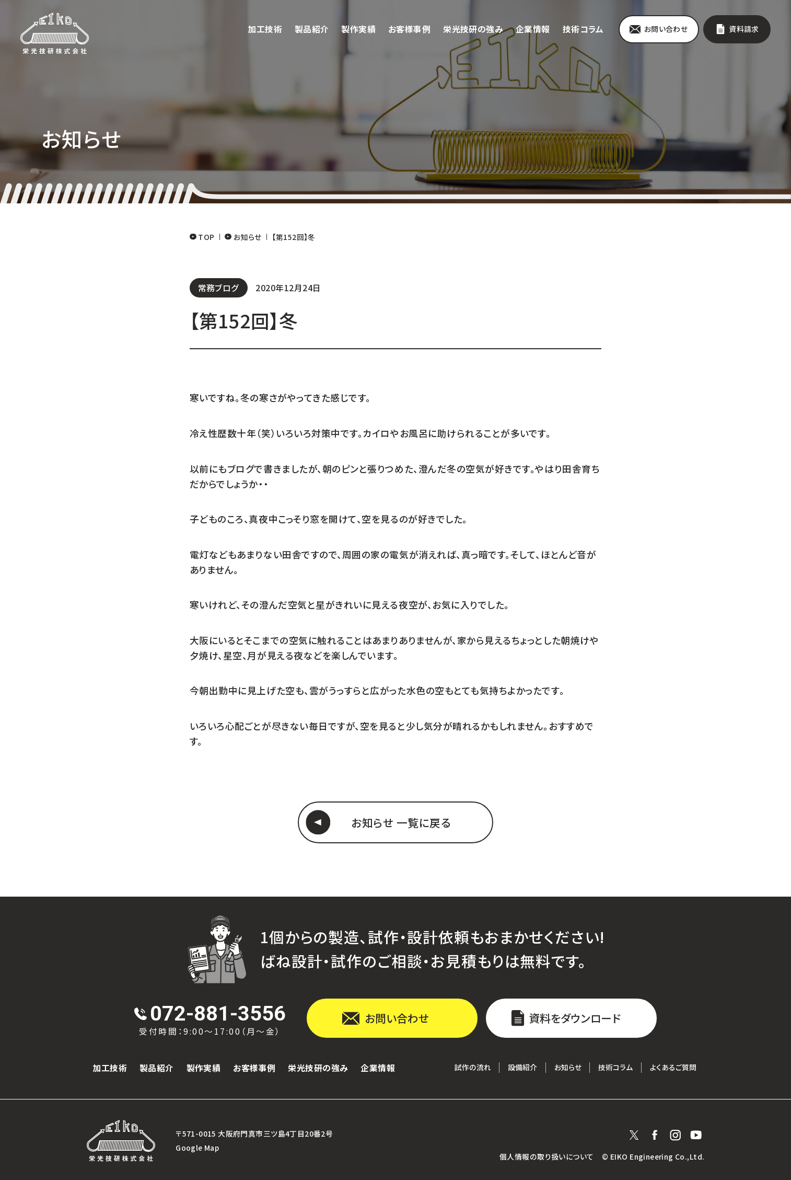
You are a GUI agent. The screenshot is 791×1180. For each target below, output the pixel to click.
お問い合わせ (666, 29)
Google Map (197, 1148)
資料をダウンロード (575, 1018)
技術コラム (583, 29)
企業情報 (533, 29)
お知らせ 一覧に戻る (401, 822)
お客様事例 (409, 29)
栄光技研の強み (473, 29)
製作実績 (358, 29)
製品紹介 (312, 29)
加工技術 (265, 29)
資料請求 (744, 29)
